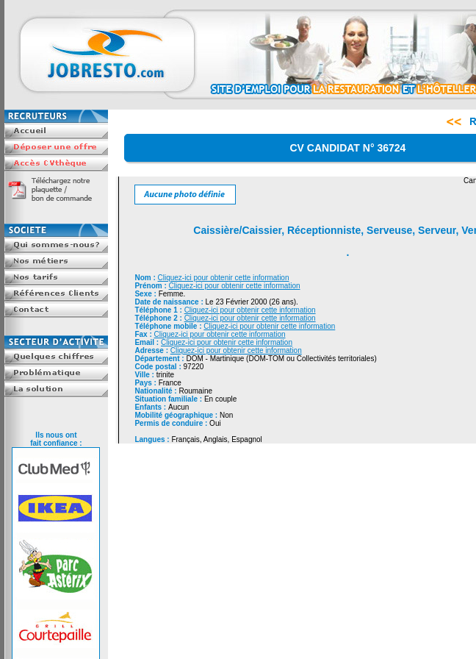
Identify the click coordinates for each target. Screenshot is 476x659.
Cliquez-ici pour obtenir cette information (223, 278)
